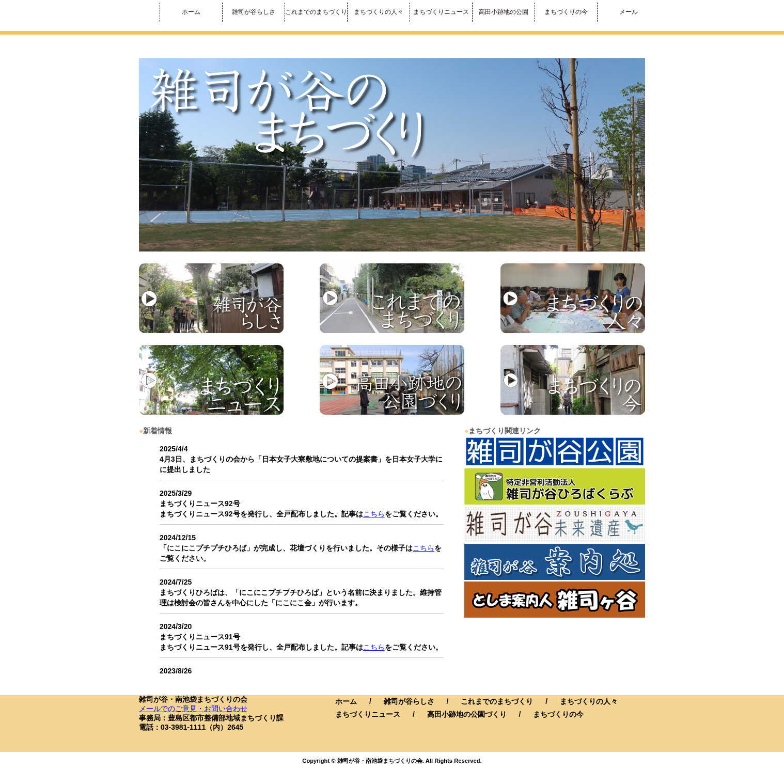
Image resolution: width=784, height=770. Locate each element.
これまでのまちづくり (316, 11)
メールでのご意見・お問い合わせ (193, 708)
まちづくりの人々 (378, 11)
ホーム (191, 11)
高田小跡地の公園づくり (467, 714)
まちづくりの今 (566, 11)
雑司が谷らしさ (253, 11)
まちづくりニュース (441, 11)
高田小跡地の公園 (503, 11)
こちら (374, 514)
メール (628, 11)
